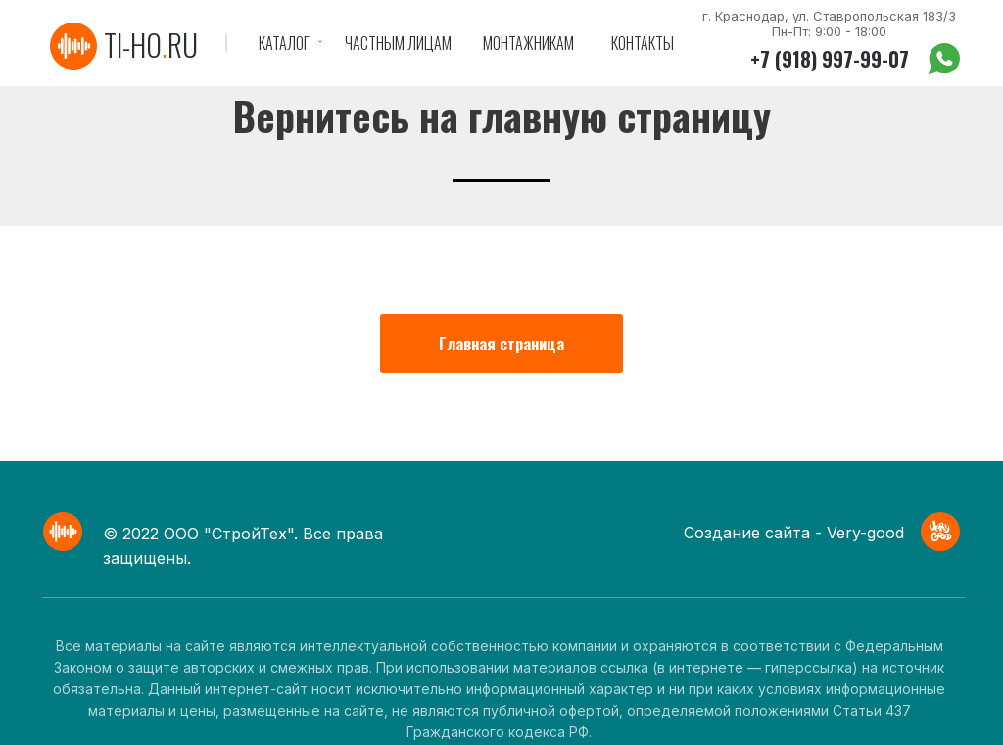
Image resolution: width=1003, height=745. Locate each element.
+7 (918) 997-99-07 (829, 58)
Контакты (642, 43)
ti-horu (151, 45)
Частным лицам (398, 43)
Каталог (284, 43)
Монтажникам (528, 43)
